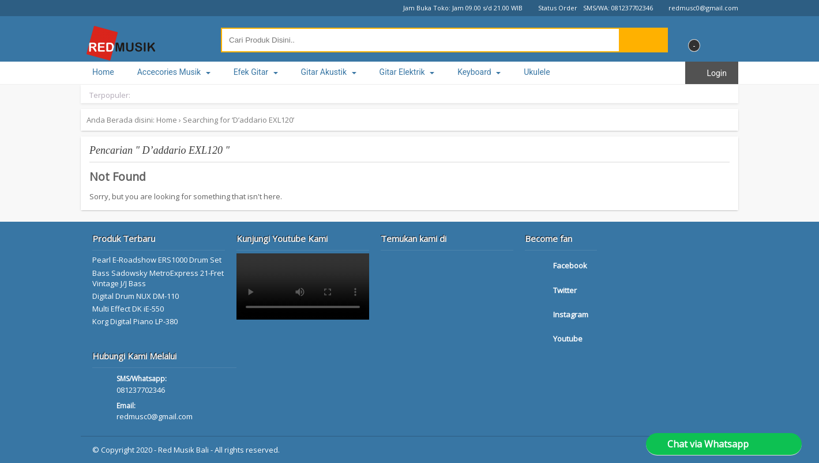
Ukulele (537, 72)
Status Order (552, 7)
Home (103, 72)
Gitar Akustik (328, 72)
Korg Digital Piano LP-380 (135, 321)
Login (712, 73)
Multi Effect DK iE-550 (128, 308)
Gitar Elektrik (407, 72)
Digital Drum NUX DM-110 (135, 296)
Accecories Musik (174, 72)
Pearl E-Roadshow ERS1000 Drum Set (156, 260)
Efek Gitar (256, 72)
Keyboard (479, 72)
